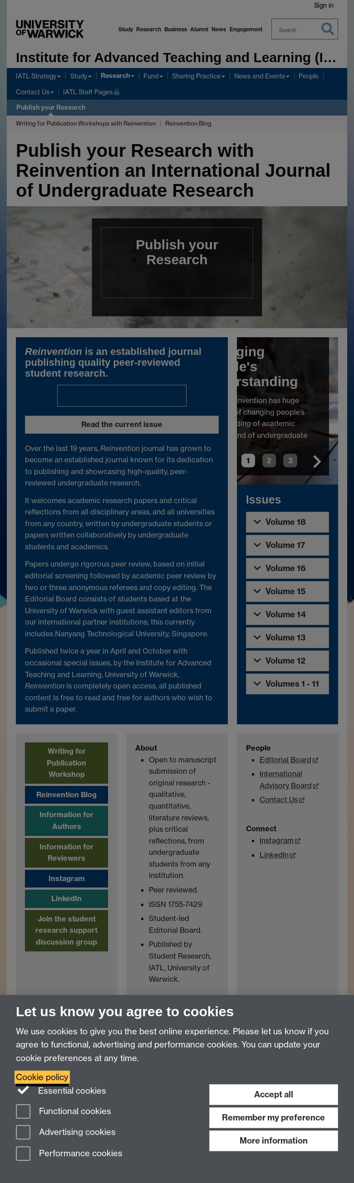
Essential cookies (61, 1090)
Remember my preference (273, 1117)
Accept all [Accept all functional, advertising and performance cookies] (273, 1094)
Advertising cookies (66, 1133)
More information (274, 1140)
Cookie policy (42, 1077)
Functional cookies (63, 1112)
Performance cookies (69, 1154)
